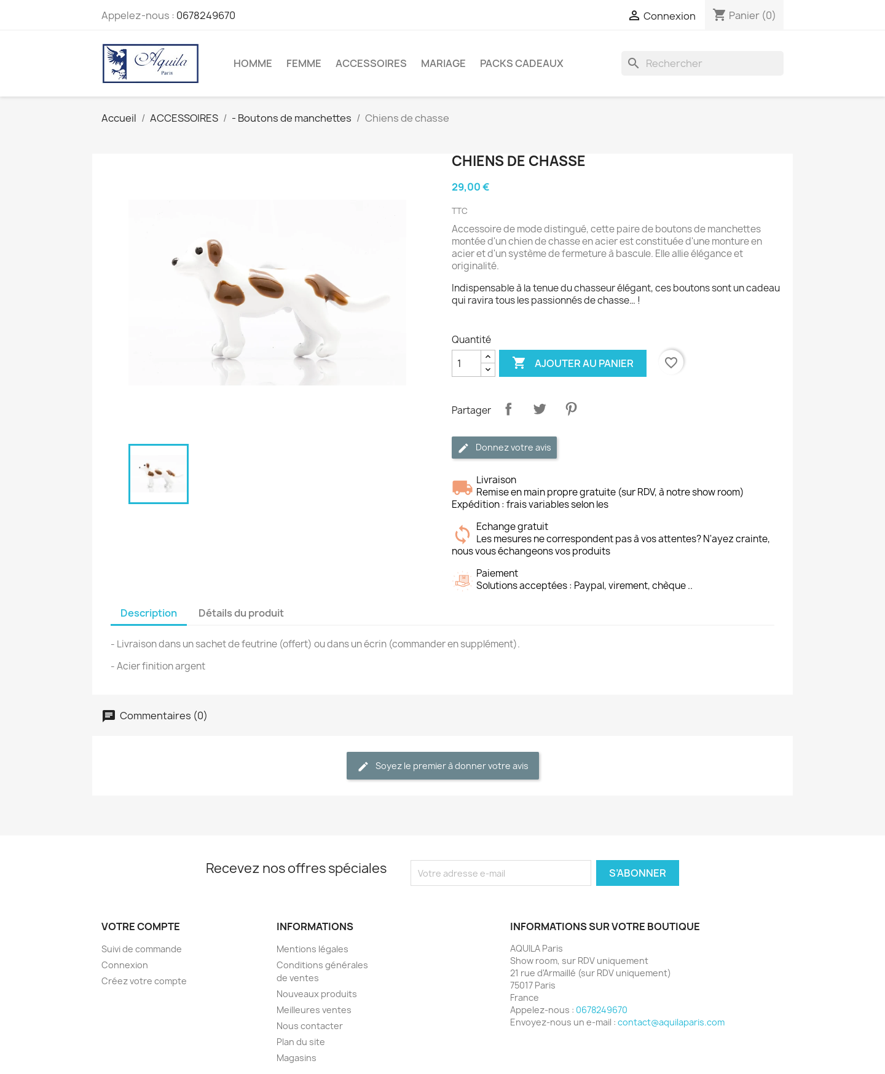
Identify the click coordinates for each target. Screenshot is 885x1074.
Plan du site (301, 1042)
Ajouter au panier (573, 363)
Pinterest (571, 409)
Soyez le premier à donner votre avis (443, 766)
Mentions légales (312, 949)
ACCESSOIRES (371, 63)
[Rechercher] (702, 63)
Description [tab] (148, 613)
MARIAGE (443, 63)
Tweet (539, 409)
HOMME (253, 63)
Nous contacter (310, 1026)
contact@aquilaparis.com (671, 1022)
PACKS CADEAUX (522, 63)
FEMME (303, 63)
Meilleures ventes (314, 1010)
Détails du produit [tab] (241, 613)
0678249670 (205, 15)
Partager (508, 409)
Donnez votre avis (504, 447)
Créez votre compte (144, 981)
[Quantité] (466, 363)
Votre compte (140, 926)
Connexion (124, 965)
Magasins (297, 1058)
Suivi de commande (141, 949)
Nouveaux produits (317, 994)
